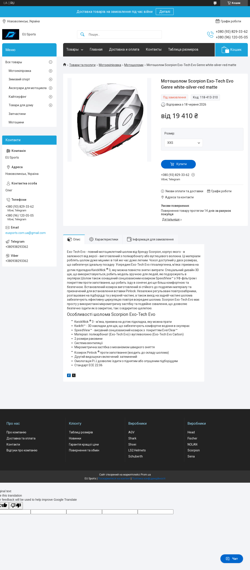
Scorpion (194, 450)
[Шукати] (82, 34)
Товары (72, 49)
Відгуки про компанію (22, 450)
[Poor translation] (16, 506)
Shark (132, 438)
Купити (181, 164)
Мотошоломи (133, 65)
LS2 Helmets (137, 450)
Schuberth (135, 456)
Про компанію (16, 432)
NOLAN (192, 444)
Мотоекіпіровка (110, 65)
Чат (232, 559)
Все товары (13, 62)
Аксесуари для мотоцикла (28, 88)
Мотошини (16, 122)
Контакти (13, 444)
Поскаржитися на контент (114, 478)
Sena (191, 456)
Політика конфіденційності (148, 478)
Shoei (132, 444)
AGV (131, 432)
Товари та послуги (82, 65)
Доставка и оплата (124, 49)
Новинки (75, 438)
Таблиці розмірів (81, 432)
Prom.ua (146, 474)
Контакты (154, 49)
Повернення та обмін (84, 450)
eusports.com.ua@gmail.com (25, 233)
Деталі (164, 12)
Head (191, 432)
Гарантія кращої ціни (84, 444)
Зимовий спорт (19, 79)
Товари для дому (21, 105)
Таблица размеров (183, 49)
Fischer (192, 438)
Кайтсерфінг (18, 96)
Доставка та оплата (21, 438)
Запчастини (17, 114)
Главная (96, 49)
